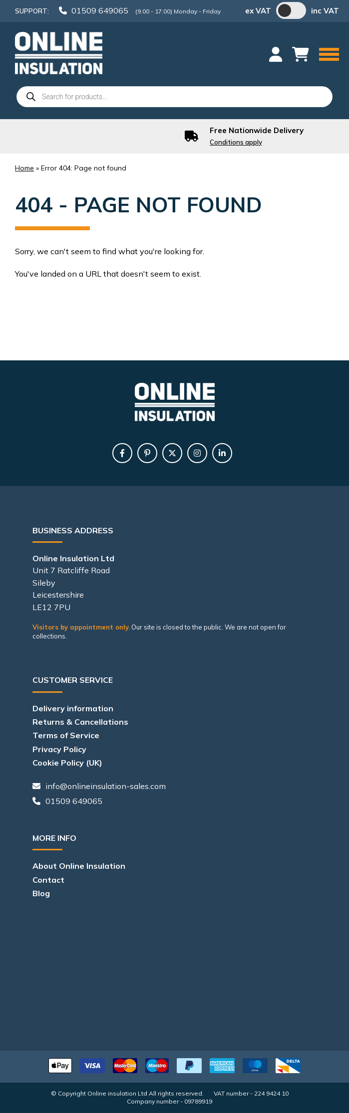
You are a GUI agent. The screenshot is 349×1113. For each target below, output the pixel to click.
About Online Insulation (78, 866)
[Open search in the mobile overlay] (174, 97)
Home (24, 167)
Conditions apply (236, 142)
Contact (48, 880)
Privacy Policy (59, 749)
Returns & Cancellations (80, 722)
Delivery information (72, 708)
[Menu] (329, 55)
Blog (41, 893)
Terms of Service (65, 735)
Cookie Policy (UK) (67, 763)
